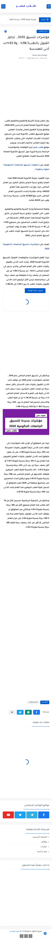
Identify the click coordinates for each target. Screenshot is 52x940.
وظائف (44, 841)
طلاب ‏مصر (38, 147)
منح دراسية (42, 851)
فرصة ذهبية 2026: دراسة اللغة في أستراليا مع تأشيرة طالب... (21, 20)
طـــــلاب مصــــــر (26, 6)
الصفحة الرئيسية (40, 837)
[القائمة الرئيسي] (49, 6)
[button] (36, 712)
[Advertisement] (26, 91)
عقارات (43, 846)
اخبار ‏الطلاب (42, 31)
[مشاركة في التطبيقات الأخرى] (12, 712)
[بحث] (3, 6)
